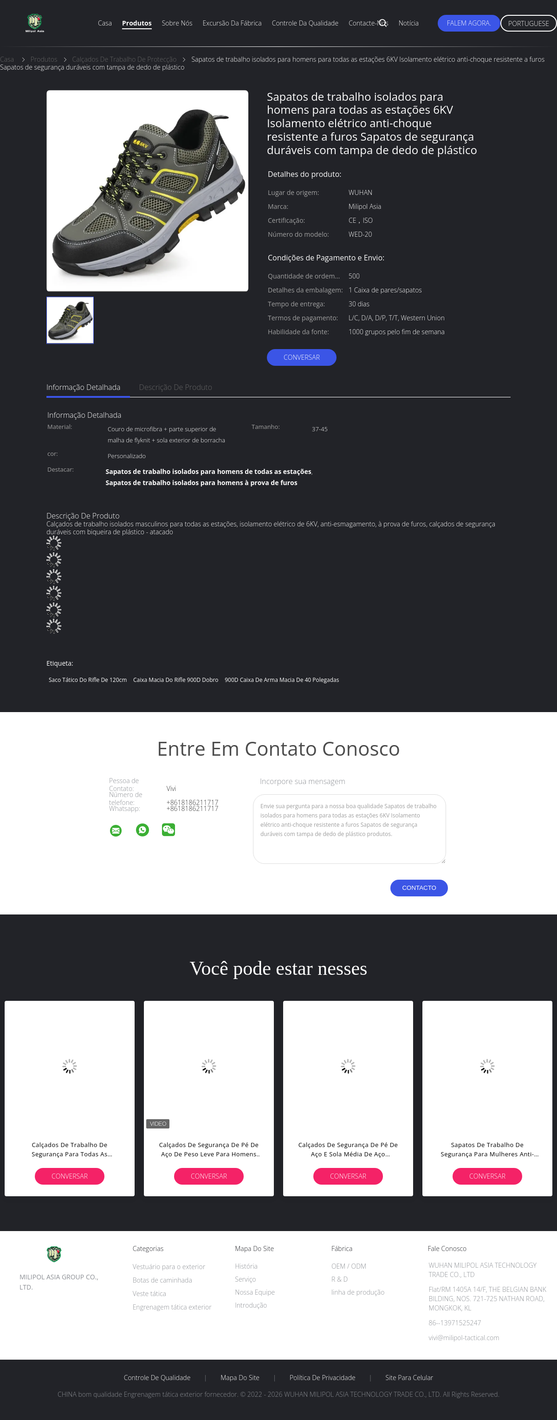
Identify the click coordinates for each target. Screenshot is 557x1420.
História (246, 1266)
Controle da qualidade (305, 23)
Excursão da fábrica (231, 23)
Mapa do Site (239, 1378)
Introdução (251, 1305)
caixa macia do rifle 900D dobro (176, 680)
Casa (105, 23)
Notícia (409, 23)
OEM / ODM (348, 1266)
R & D (339, 1279)
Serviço (245, 1279)
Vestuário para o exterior (169, 1266)
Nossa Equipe (255, 1292)
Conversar (302, 357)
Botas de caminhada (162, 1280)
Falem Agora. (469, 23)
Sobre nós (177, 23)
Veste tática (149, 1293)
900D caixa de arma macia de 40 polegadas (282, 680)
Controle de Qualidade (157, 1378)
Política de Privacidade (323, 1378)
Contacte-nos (369, 23)
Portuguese (528, 23)
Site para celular (410, 1378)
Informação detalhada (83, 387)
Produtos (137, 23)
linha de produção (357, 1292)
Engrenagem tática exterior (172, 1307)
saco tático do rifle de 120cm (88, 680)
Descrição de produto (176, 387)
